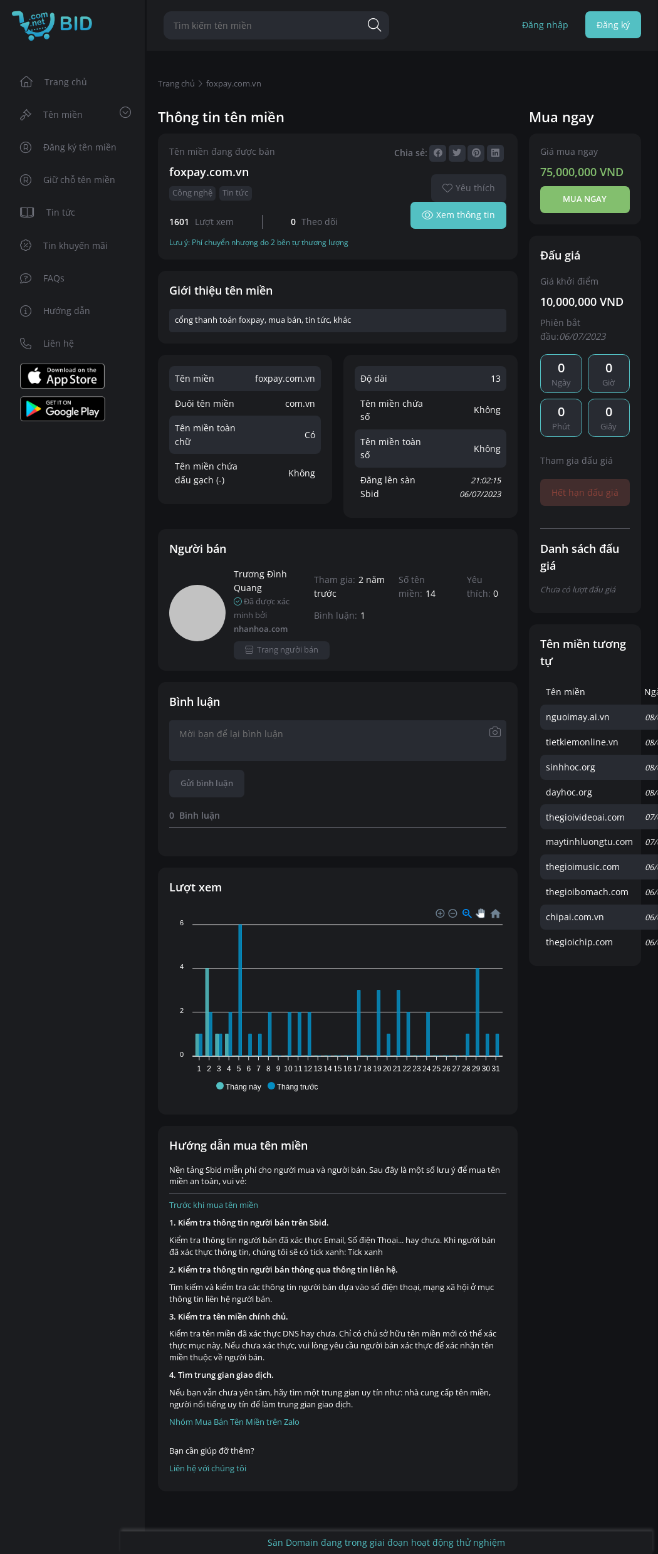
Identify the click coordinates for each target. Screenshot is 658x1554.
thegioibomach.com (587, 892)
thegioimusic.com (583, 867)
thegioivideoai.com (585, 817)
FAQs (42, 278)
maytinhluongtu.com (589, 842)
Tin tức (48, 212)
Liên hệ (47, 343)
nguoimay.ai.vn (578, 717)
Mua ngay (585, 199)
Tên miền (75, 113)
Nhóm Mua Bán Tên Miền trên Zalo (234, 1422)
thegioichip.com (579, 942)
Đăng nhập (545, 25)
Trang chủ (54, 82)
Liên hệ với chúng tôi (207, 1468)
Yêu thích (468, 188)
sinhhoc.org (570, 767)
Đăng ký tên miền (68, 147)
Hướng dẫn (55, 311)
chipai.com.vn (575, 917)
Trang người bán (281, 649)
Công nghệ (192, 192)
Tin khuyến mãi (64, 245)
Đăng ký (613, 25)
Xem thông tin (458, 215)
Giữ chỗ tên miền (68, 180)
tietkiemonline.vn (582, 742)
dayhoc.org (569, 792)
